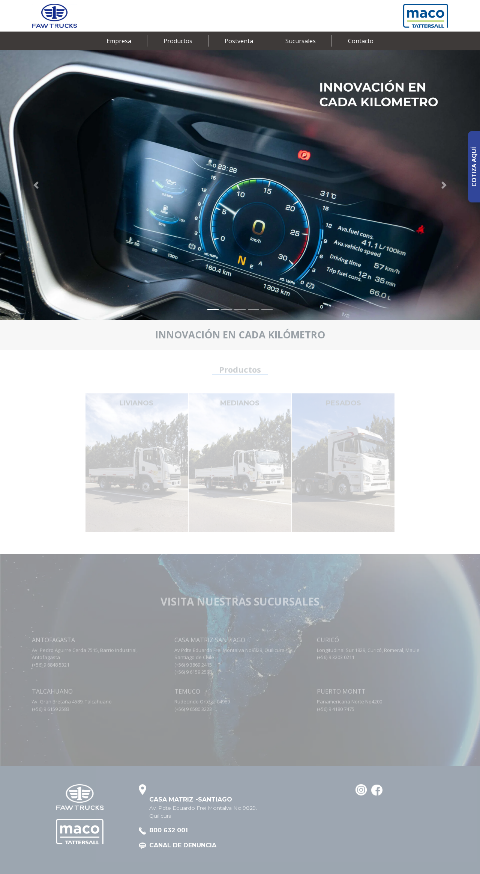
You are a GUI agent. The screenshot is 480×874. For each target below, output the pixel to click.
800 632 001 (168, 830)
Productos (178, 41)
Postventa (239, 41)
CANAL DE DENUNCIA (182, 845)
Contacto (361, 41)
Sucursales (300, 41)
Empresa (118, 41)
